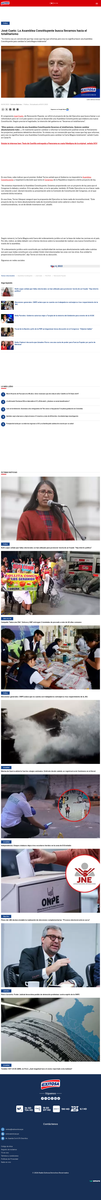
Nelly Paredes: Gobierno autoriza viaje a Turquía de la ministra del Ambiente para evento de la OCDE (54, 316)
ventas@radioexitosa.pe (14, 1129)
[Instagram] (52, 1098)
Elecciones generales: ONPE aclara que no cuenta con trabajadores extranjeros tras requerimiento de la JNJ (44, 697)
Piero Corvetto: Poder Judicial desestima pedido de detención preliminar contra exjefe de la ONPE (40, 995)
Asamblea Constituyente (25, 276)
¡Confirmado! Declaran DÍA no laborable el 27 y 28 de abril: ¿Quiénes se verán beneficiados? (38, 401)
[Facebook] (42, 1098)
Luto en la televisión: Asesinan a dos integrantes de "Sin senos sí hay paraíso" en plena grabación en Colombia (44, 409)
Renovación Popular (60, 276)
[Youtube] (49, 1098)
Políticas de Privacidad (9, 1159)
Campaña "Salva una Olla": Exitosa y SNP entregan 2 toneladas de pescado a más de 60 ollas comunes (41, 622)
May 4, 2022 (57, 266)
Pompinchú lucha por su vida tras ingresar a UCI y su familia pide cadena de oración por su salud (40, 423)
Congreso (49, 180)
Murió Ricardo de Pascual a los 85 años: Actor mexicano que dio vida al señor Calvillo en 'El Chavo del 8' (42, 394)
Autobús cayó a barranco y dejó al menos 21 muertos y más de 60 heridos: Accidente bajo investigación (42, 416)
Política (5, 23)
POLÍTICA (48, 276)
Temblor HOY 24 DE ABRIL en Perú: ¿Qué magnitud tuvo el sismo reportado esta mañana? (36, 1069)
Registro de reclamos (9, 1150)
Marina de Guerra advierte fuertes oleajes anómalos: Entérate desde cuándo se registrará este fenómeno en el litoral (48, 771)
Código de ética (7, 1146)
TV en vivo (5, 1153)
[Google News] (55, 1098)
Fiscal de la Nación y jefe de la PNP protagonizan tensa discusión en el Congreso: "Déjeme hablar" (54, 329)
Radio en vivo (6, 1162)
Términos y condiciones (9, 1156)
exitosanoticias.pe (12, 1134)
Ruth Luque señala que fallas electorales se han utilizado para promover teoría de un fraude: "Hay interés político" (46, 548)
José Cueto (18, 116)
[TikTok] (58, 1098)
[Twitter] (45, 1098)
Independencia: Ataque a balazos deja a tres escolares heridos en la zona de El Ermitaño (36, 846)
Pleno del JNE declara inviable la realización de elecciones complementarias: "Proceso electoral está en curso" (45, 920)
